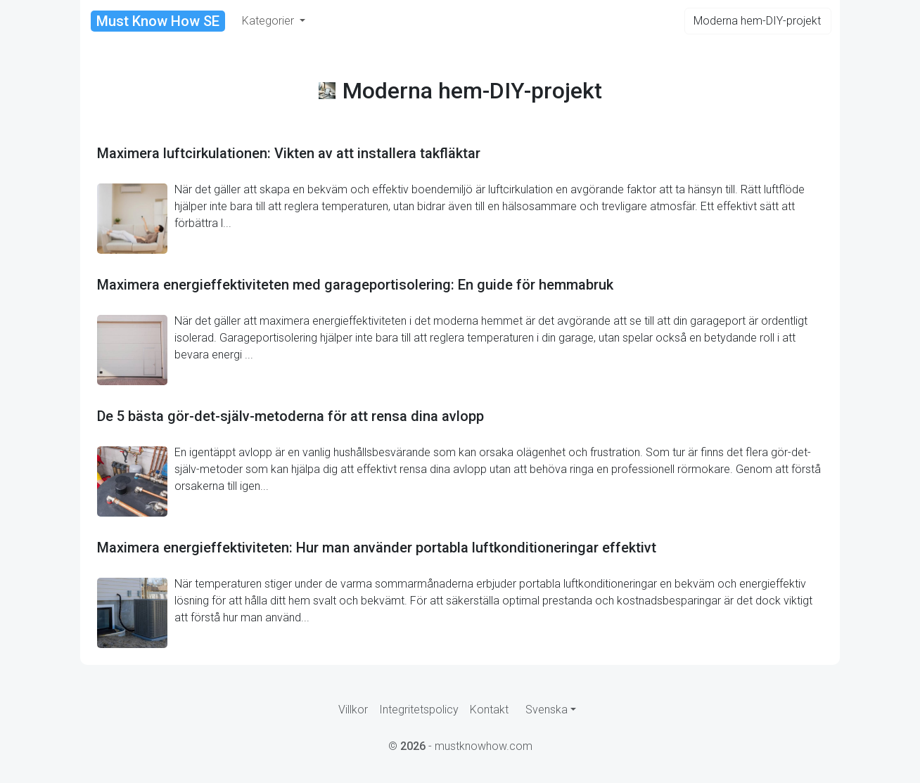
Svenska (546, 709)
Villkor (353, 709)
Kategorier (269, 20)
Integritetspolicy (419, 709)
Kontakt (489, 709)
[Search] (757, 21)
